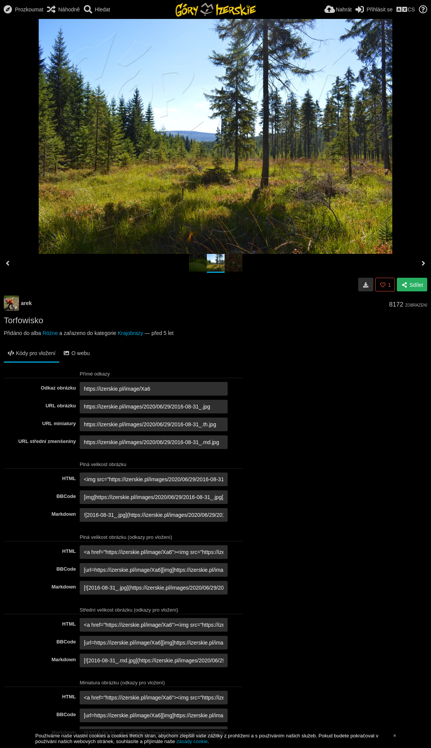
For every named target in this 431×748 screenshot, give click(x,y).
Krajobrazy (130, 333)
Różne (50, 333)
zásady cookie (192, 741)
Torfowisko (23, 320)
